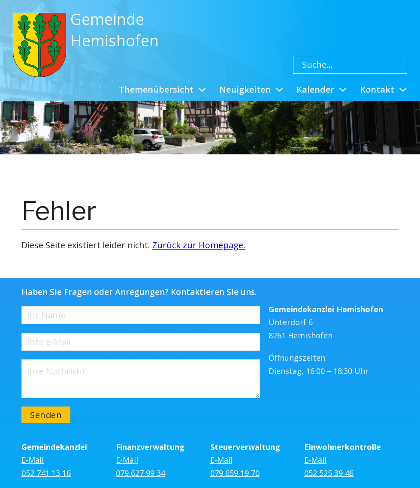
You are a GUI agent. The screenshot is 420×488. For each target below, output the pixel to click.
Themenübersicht (156, 89)
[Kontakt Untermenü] (403, 89)
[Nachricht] (140, 378)
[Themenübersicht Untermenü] (202, 89)
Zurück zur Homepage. (198, 245)
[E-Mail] (140, 342)
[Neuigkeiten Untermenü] (279, 89)
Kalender (315, 89)
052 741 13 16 (46, 473)
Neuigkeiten (245, 89)
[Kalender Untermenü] (342, 89)
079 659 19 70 (235, 473)
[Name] (140, 315)
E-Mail (32, 460)
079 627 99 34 (140, 473)
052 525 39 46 (329, 473)
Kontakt (377, 89)
